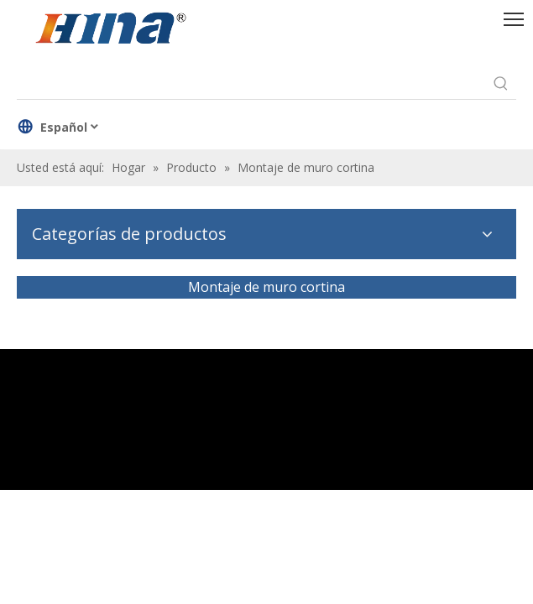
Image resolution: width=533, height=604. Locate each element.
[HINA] (110, 30)
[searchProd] (251, 84)
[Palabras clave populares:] (501, 84)
